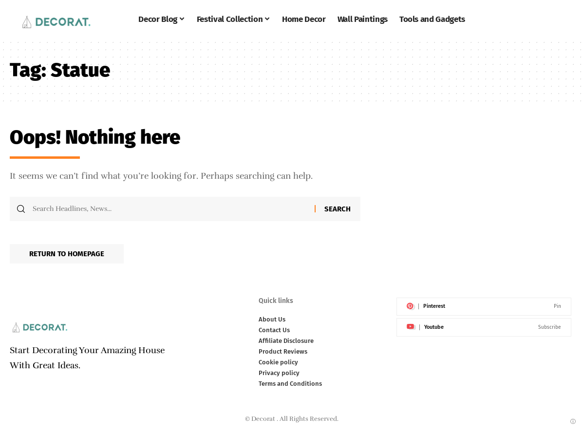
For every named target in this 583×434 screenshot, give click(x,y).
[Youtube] (483, 327)
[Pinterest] (483, 307)
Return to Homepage (66, 253)
